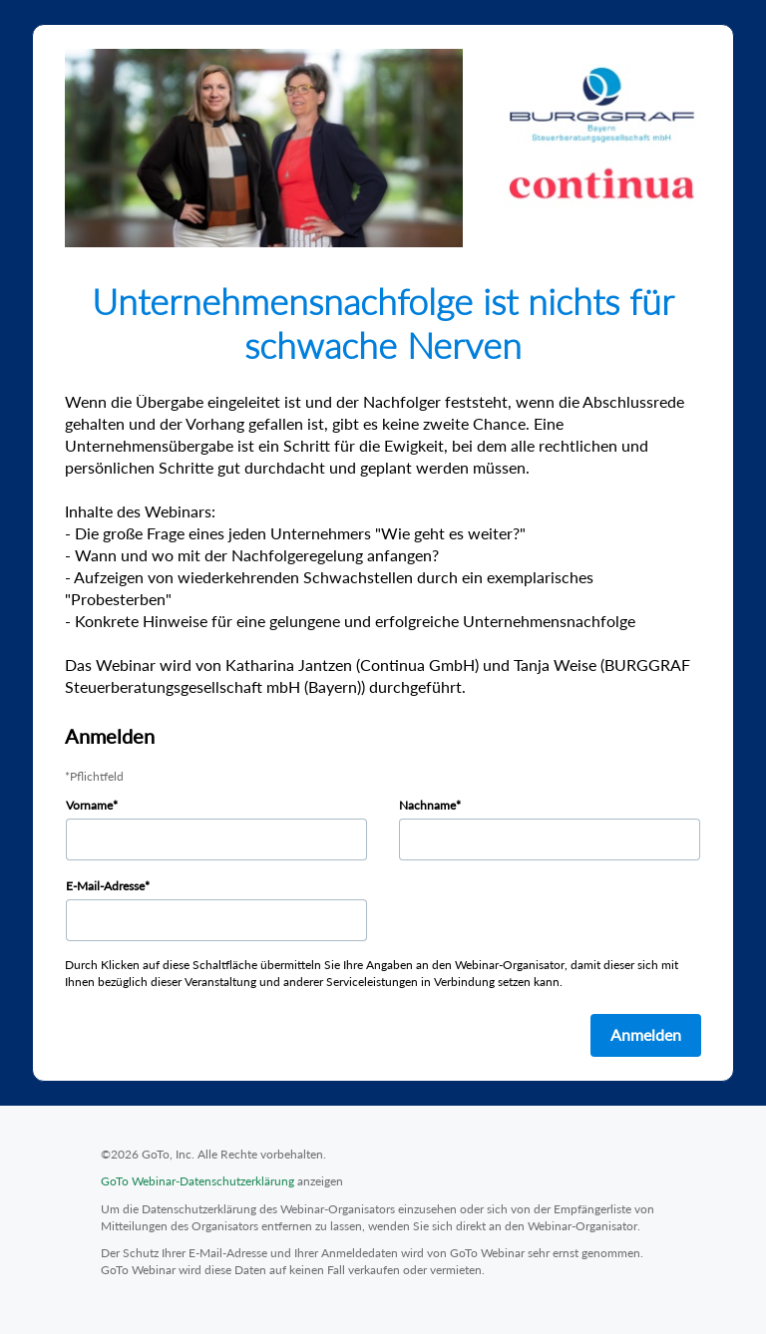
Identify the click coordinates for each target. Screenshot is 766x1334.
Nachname (427, 805)
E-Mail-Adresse (105, 885)
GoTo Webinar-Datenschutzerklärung (197, 1180)
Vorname (89, 805)
